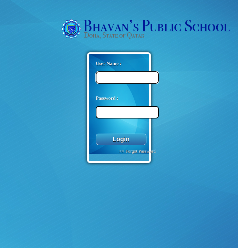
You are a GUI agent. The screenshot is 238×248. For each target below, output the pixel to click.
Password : (107, 98)
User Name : (108, 63)
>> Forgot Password (137, 151)
